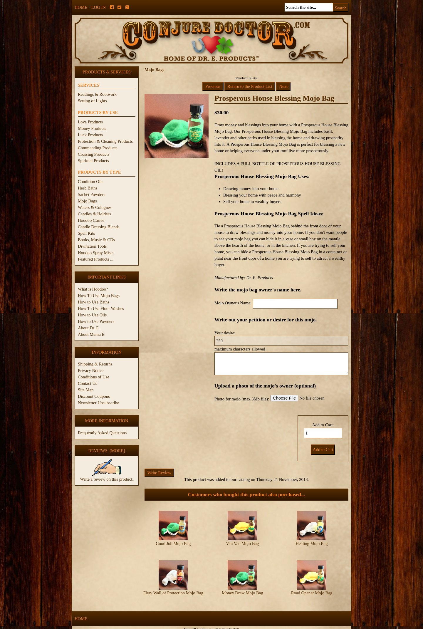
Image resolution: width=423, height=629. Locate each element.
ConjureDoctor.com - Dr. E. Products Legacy (175, 625)
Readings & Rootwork (97, 94)
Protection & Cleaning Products (105, 141)
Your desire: (224, 333)
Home (81, 7)
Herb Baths (87, 188)
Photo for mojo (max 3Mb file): (241, 399)
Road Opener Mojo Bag (311, 588)
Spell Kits (86, 233)
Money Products (92, 128)
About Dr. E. (89, 328)
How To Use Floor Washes (101, 308)
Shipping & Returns (95, 364)
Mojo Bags (87, 201)
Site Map (85, 390)
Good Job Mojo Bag (173, 543)
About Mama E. (91, 334)
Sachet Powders (91, 194)
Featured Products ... (95, 259)
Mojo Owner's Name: (232, 303)
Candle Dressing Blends (99, 226)
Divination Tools (92, 246)
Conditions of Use (93, 377)
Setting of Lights (92, 100)
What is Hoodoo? (93, 289)
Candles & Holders (94, 214)
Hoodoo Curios (91, 220)
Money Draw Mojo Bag (242, 588)
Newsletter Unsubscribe (98, 402)
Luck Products (90, 134)
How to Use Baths (93, 302)
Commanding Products (98, 147)
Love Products (90, 122)
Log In (98, 7)
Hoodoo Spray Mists (95, 252)
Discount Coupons (94, 396)
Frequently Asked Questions (102, 432)
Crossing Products (93, 154)
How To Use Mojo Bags (99, 295)
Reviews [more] (106, 450)
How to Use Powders (96, 321)
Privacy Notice (91, 370)
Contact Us (87, 383)
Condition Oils (90, 181)
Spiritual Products (93, 160)
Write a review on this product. (106, 477)
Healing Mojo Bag (312, 543)
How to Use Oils (92, 315)
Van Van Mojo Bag (242, 543)
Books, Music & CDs (96, 239)
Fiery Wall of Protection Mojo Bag (173, 588)
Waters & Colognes (94, 207)
